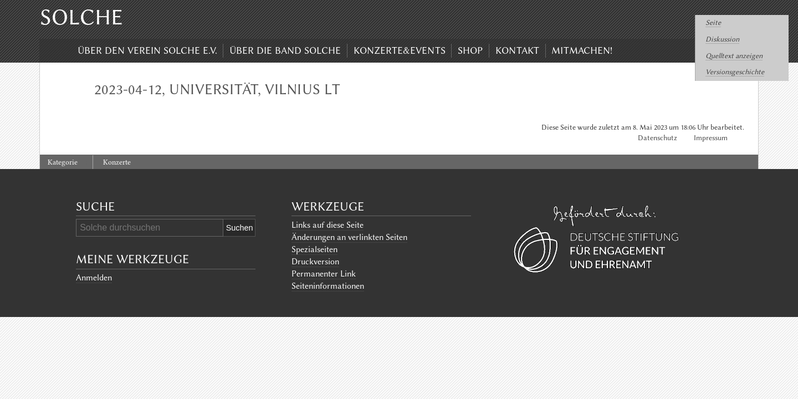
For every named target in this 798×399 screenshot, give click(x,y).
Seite (713, 22)
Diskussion (722, 39)
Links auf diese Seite (327, 225)
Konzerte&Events (400, 50)
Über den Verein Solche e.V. (147, 50)
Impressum (711, 138)
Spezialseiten (314, 249)
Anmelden (94, 278)
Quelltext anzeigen (734, 56)
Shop (470, 50)
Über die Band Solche (285, 50)
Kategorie (63, 162)
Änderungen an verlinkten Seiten (349, 237)
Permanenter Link (323, 274)
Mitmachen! (581, 50)
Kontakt (517, 50)
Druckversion (315, 262)
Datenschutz (657, 138)
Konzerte (117, 162)
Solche (81, 17)
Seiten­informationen (327, 286)
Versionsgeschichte (734, 72)
